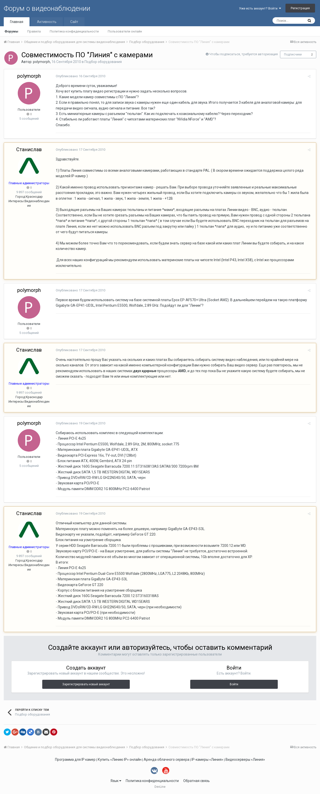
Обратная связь (196, 781)
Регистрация (300, 8)
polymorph (41, 62)
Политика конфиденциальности (74, 31)
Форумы (11, 31)
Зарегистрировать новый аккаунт (86, 684)
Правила (34, 31)
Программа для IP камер (75, 760)
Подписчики (293, 54)
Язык (115, 781)
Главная (16, 22)
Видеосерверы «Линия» (245, 760)
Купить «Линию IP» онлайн (120, 760)
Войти (234, 684)
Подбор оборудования (103, 62)
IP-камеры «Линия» (207, 760)
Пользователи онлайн (125, 31)
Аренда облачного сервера (166, 760)
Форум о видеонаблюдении (47, 8)
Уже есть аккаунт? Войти (260, 8)
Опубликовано (79, 76)
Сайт (74, 22)
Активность (46, 22)
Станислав (29, 149)
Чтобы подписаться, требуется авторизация (243, 54)
